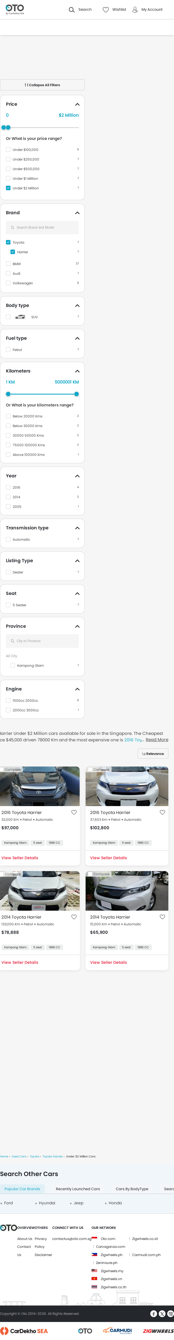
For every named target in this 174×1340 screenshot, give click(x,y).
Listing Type (19, 560)
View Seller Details (108, 858)
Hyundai (47, 1203)
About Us (24, 1238)
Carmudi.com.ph (146, 1254)
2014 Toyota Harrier (21, 917)
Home (4, 1156)
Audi (16, 273)
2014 (16, 497)
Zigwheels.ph (112, 1254)
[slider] (8, 127)
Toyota (18, 242)
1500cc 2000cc (25, 700)
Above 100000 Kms (29, 454)
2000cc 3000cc (26, 710)
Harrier (22, 252)
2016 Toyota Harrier (21, 812)
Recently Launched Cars (78, 1189)
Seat (11, 593)
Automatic (21, 539)
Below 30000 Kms (27, 425)
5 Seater (19, 605)
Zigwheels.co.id (145, 1238)
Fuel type (16, 338)
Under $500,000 (26, 168)
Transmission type (27, 528)
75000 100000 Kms (29, 445)
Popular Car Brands (22, 1189)
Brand (13, 212)
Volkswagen (23, 283)
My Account (152, 9)
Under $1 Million (25, 178)
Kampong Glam (30, 665)
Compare (101, 769)
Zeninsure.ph (107, 1262)
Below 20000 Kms (27, 416)
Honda (115, 1203)
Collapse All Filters (42, 85)
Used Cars (19, 1156)
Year (11, 476)
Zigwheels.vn (111, 1278)
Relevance (155, 753)
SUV (34, 317)
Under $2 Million (26, 188)
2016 (16, 487)
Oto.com (108, 1238)
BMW (17, 263)
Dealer (18, 572)
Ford (8, 1203)
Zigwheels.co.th (114, 1287)
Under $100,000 (25, 149)
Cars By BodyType (132, 1189)
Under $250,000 (26, 159)
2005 (17, 506)
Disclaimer (43, 1254)
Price (11, 104)
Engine (14, 689)
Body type (17, 305)
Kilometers (18, 371)
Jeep (78, 1203)
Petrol (17, 349)
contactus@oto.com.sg (72, 1238)
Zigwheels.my (112, 1270)
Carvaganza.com (110, 1246)
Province (16, 626)
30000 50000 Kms (28, 435)
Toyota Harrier (53, 1156)
